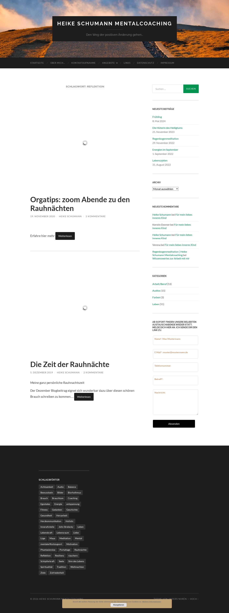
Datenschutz (145, 63)
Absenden (174, 423)
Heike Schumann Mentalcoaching (114, 24)
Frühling (157, 116)
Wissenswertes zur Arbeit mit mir (170, 258)
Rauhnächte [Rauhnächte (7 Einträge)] (80, 549)
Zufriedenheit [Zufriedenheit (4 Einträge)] (57, 572)
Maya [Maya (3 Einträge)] (52, 538)
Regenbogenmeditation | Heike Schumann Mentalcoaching (169, 253)
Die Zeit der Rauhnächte (69, 364)
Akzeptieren (118, 605)
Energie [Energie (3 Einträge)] (58, 504)
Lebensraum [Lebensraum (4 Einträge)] (63, 532)
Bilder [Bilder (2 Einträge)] (60, 492)
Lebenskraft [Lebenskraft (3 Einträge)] (46, 532)
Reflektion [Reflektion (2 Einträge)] (45, 555)
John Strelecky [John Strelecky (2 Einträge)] (66, 526)
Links (127, 63)
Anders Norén (177, 599)
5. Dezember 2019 (41, 372)
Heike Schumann (70, 216)
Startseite (37, 63)
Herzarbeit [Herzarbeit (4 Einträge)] (61, 515)
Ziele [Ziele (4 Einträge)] (43, 572)
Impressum (167, 63)
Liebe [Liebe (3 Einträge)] (76, 532)
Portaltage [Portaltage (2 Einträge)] (65, 549)
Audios (156, 290)
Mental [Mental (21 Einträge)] (78, 538)
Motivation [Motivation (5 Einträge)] (72, 544)
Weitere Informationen (151, 602)
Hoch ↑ (194, 599)
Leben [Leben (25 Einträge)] (81, 526)
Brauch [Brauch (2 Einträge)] (44, 498)
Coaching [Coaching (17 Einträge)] (72, 498)
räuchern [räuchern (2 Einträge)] (73, 555)
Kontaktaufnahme (83, 63)
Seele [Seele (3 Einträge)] (61, 561)
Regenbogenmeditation (165, 138)
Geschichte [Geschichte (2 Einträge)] (72, 509)
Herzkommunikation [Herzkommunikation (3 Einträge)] (50, 521)
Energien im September (165, 149)
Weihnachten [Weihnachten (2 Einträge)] (77, 566)
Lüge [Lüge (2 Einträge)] (42, 538)
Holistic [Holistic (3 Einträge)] (70, 521)
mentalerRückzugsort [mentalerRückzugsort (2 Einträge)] (51, 544)
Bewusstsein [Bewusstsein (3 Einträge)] (46, 492)
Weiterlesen (65, 235)
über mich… (57, 63)
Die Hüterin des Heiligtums (167, 127)
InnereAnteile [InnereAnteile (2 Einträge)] (47, 526)
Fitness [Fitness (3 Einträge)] (44, 509)
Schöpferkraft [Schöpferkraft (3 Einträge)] (47, 561)
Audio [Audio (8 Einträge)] (60, 486)
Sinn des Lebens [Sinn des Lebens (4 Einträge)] (76, 561)
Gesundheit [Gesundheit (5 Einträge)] (46, 515)
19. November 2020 (42, 216)
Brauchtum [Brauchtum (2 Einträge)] (57, 498)
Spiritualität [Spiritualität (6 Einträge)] (46, 566)
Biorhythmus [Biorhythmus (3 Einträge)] (74, 492)
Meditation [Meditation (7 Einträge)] (65, 538)
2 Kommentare (96, 216)
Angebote (108, 63)
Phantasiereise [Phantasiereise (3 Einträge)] (47, 549)
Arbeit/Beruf (159, 283)
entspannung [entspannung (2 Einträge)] (72, 504)
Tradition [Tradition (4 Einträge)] (61, 566)
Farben (156, 297)
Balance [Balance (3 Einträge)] (72, 486)
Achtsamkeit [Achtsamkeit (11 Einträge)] (46, 486)
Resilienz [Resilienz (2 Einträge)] (59, 555)
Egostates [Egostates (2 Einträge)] (45, 504)
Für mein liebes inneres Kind (180, 244)
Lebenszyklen (159, 160)
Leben (155, 304)
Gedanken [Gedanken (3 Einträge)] (57, 509)
